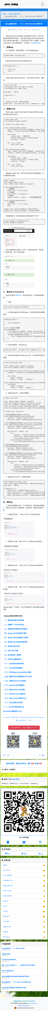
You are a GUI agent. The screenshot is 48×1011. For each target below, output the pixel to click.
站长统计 (34, 1003)
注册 (40, 763)
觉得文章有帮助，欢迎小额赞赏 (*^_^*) (23, 728)
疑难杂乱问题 (7, 926)
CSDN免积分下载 (8, 880)
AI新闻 (5, 865)
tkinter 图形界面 (7, 896)
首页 (4, 14)
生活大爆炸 (6, 921)
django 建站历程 (14, 14)
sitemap (29, 1003)
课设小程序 (6, 937)
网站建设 (5, 932)
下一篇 (41, 755)
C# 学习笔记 (6, 870)
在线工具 (5, 901)
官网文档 (18, 295)
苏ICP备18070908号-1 (24, 1005)
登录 (32, 763)
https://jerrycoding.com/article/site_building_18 (32, 717)
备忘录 (5, 906)
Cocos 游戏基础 (7, 875)
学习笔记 (5, 911)
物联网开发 (6, 916)
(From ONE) (15, 779)
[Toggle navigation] (42, 4)
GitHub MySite (36, 43)
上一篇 (6, 755)
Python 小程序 (7, 891)
